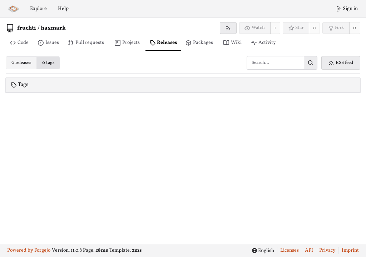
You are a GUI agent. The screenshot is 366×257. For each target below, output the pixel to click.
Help (63, 8)
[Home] (14, 8)
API (309, 250)
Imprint (350, 250)
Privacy (327, 250)
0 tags (48, 63)
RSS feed (340, 63)
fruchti (26, 28)
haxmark (53, 28)
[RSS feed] (228, 28)
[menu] (263, 250)
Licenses (289, 250)
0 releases (21, 63)
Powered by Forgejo (28, 250)
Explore (38, 8)
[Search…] (310, 63)
